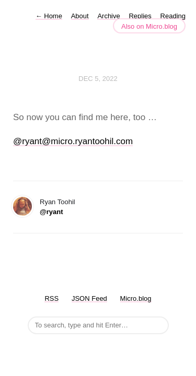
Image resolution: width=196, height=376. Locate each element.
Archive (108, 16)
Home (49, 16)
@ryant (51, 212)
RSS (51, 298)
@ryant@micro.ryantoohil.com (73, 141)
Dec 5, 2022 (97, 79)
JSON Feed (89, 298)
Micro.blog (136, 298)
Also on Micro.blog (149, 26)
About (80, 16)
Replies (140, 16)
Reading (173, 16)
